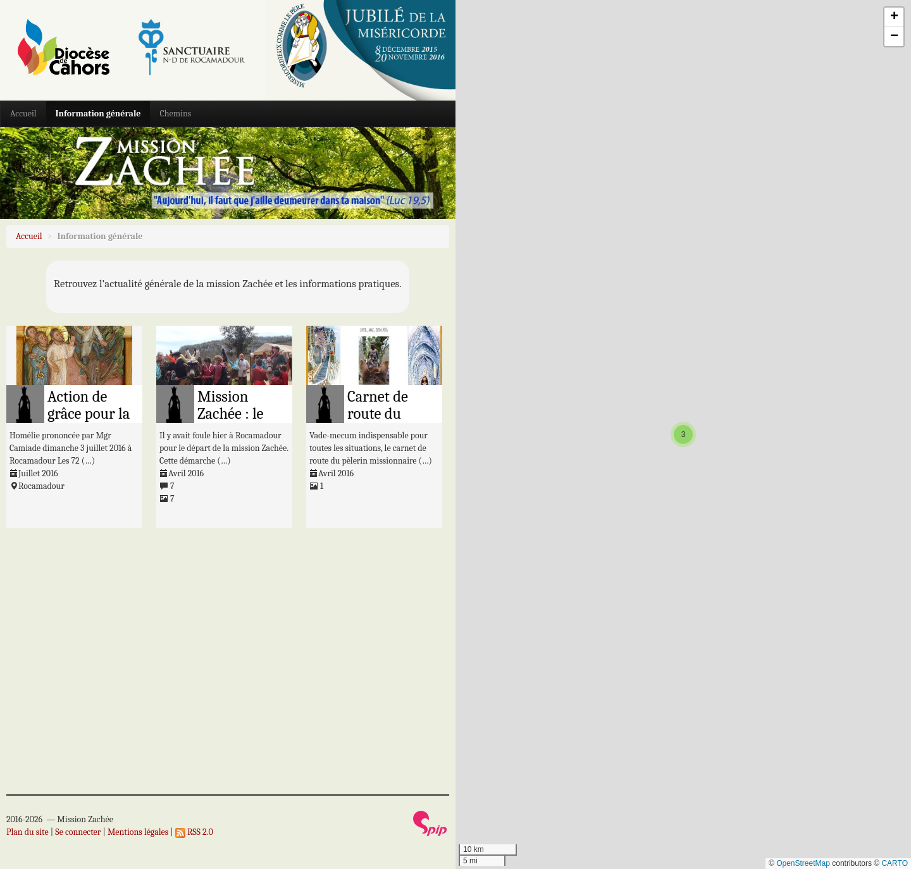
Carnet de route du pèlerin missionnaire (388, 422)
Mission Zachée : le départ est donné (230, 422)
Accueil (23, 113)
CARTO (894, 863)
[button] (683, 434)
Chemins (175, 113)
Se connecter (78, 832)
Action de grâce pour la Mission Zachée (88, 422)
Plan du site (27, 832)
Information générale (98, 113)
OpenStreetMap (803, 863)
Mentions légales (138, 832)
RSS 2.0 (194, 832)
